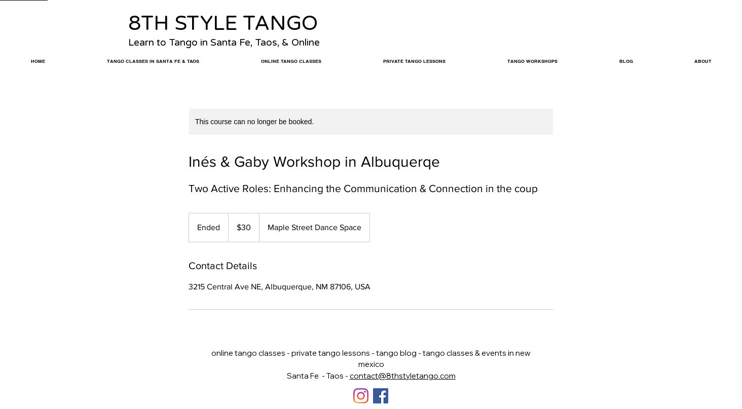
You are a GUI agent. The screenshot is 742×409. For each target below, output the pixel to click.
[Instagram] (360, 395)
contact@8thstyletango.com (403, 376)
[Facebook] (380, 395)
